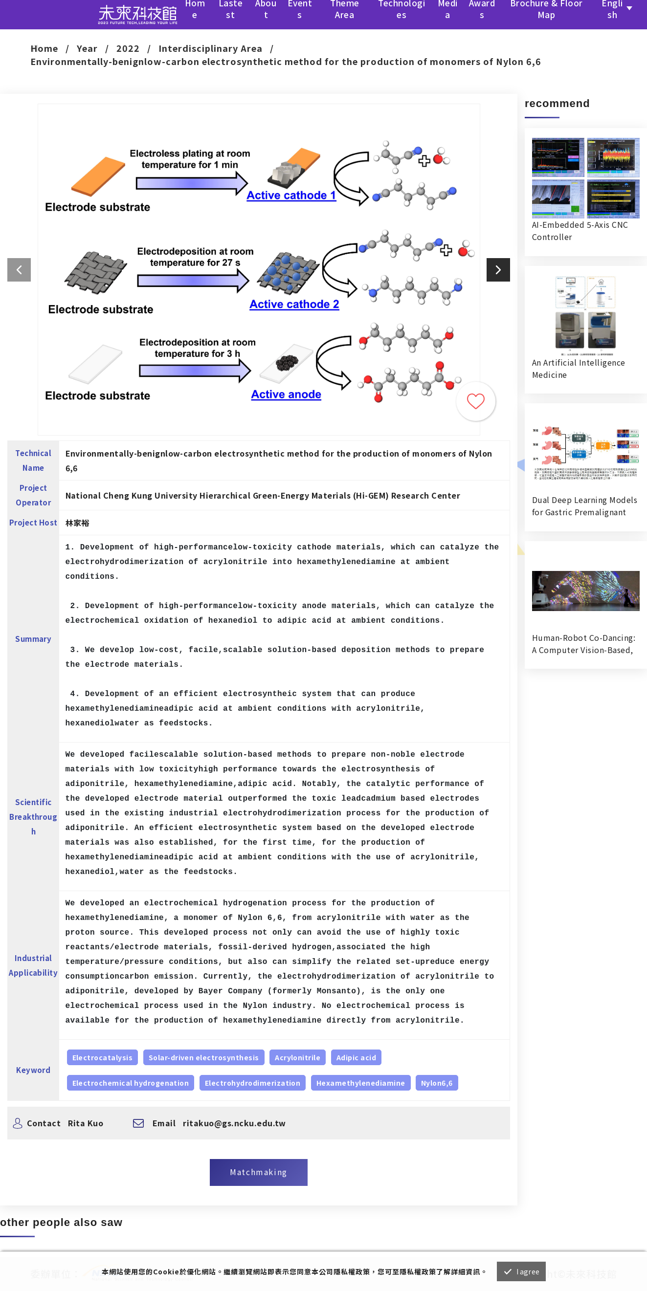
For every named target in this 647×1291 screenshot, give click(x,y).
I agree (527, 1271)
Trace (476, 401)
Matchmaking (259, 1172)
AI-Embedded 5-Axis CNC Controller (580, 230)
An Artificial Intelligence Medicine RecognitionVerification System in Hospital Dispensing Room (578, 368)
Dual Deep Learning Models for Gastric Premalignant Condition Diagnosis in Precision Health (584, 506)
